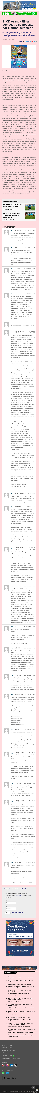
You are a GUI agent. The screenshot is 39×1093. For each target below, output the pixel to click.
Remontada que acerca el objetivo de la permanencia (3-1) (21, 1012)
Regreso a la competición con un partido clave (19, 984)
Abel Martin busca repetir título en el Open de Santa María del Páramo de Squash (21, 987)
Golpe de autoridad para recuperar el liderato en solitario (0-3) (11, 215)
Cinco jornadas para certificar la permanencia (19, 1017)
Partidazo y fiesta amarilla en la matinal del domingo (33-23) (21, 1008)
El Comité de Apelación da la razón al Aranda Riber (20, 1002)
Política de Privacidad (11, 1087)
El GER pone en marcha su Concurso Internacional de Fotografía (21, 977)
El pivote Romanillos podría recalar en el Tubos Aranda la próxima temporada (19, 1020)
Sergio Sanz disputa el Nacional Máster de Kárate (20, 1032)
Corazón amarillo (12, 996)
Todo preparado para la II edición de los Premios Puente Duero (20, 990)
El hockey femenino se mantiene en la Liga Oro (20, 993)
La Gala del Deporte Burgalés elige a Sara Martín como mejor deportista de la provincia (20, 1024)
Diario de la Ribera (10, 1078)
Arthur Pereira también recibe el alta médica (19, 1026)
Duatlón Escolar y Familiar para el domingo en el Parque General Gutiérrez (20, 999)
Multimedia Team (33, 1091)
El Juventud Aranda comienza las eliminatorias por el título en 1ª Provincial (21, 1035)
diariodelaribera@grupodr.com (13, 1058)
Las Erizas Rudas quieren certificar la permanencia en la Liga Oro (21, 1029)
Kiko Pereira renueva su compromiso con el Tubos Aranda (20, 981)
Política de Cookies (21, 1087)
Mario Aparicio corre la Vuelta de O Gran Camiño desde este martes (20, 1005)
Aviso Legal (3, 1087)
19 (20, 41)
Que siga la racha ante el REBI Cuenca (17, 1015)
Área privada (29, 1087)
